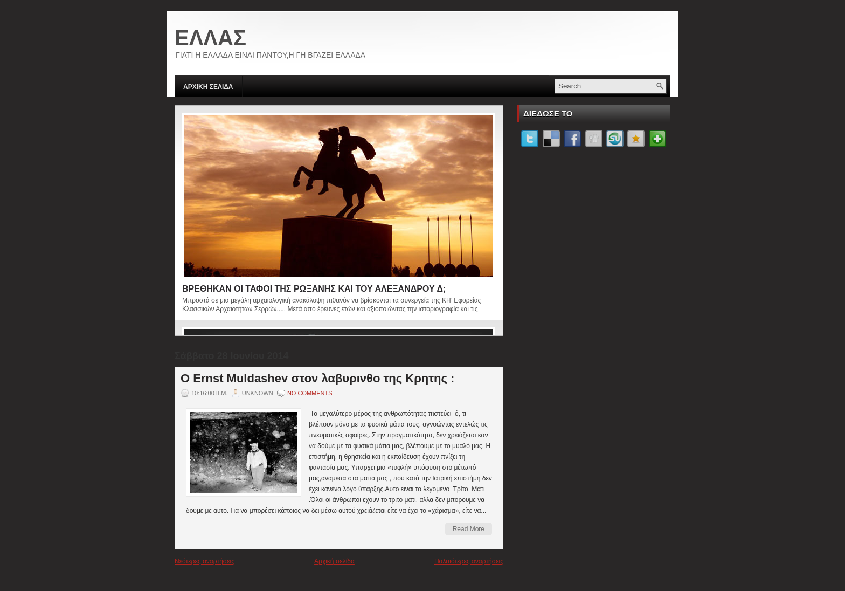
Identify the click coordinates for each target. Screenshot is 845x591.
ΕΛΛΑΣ (210, 38)
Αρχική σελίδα (334, 561)
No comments (310, 393)
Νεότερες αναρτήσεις (204, 561)
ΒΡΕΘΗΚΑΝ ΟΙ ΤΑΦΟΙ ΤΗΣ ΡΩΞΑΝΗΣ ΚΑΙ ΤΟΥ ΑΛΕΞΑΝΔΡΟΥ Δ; (314, 288)
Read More (468, 529)
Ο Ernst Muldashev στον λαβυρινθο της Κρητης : (317, 378)
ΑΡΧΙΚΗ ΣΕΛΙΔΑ (208, 87)
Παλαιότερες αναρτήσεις (468, 561)
